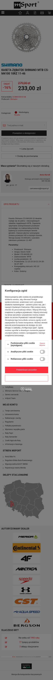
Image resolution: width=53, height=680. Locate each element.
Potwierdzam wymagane (26, 378)
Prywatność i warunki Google (30, 318)
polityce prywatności (24, 312)
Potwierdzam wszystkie (26, 370)
